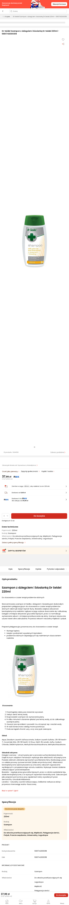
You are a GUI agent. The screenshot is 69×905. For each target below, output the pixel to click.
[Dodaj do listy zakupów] (63, 40)
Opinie (38, 569)
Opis (10, 569)
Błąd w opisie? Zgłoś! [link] (10, 791)
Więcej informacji (59, 4)
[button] (34, 241)
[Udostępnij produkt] (63, 44)
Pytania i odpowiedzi (56, 569)
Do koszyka (39, 516)
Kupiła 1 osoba (47, 471)
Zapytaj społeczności (29, 471)
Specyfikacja (24, 569)
